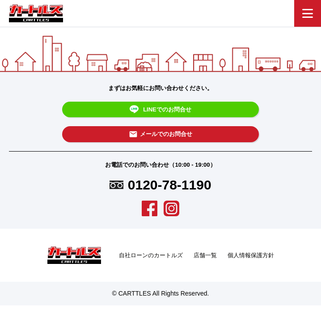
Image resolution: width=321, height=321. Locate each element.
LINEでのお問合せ (160, 109)
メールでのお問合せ (160, 134)
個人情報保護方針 (251, 255)
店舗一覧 (205, 255)
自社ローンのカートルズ (151, 255)
